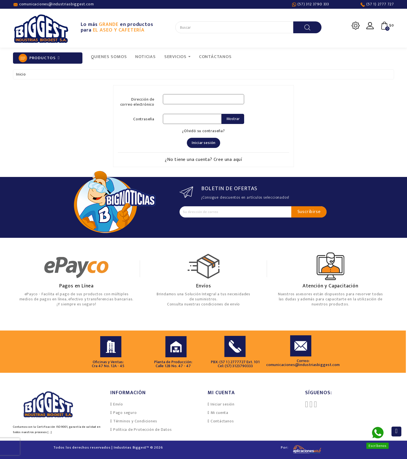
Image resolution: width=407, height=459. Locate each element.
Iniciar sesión (203, 142)
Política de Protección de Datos (142, 429)
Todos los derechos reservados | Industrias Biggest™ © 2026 (108, 447)
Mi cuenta (219, 412)
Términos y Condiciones (135, 421)
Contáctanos (222, 421)
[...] (49, 432)
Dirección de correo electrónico (137, 101)
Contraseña (143, 119)
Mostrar (233, 119)
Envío (118, 404)
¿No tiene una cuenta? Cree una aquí (203, 159)
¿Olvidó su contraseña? (203, 131)
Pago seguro (125, 412)
